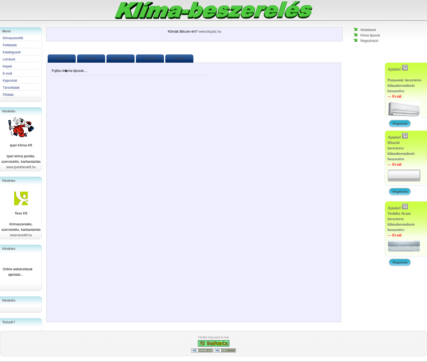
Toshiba (149, 58)
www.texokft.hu (21, 235)
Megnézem (399, 123)
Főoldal (202, 337)
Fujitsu (61, 58)
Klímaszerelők (13, 38)
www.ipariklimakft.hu (21, 167)
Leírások (9, 59)
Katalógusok (12, 52)
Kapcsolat (214, 337)
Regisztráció (369, 41)
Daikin (179, 58)
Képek (7, 66)
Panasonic (120, 58)
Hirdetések (368, 30)
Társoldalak (11, 88)
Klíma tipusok (370, 35)
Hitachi (91, 58)
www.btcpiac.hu (210, 31)
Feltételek (10, 45)
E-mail (225, 337)
